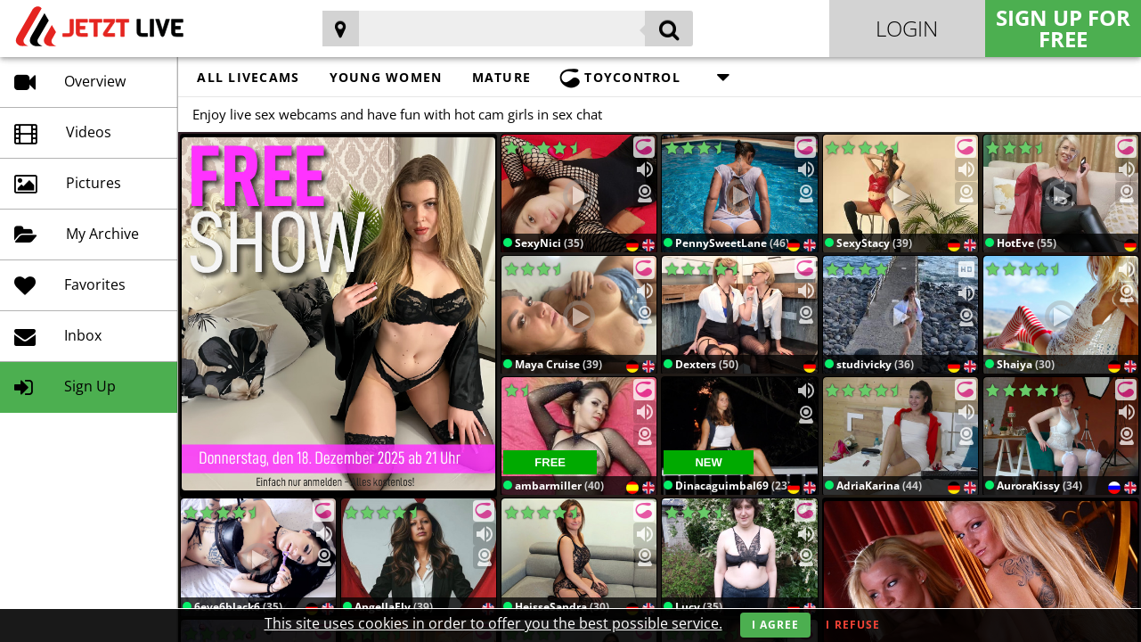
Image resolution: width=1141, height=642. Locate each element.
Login (907, 28)
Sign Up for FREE (1063, 28)
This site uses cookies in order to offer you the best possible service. (493, 623)
